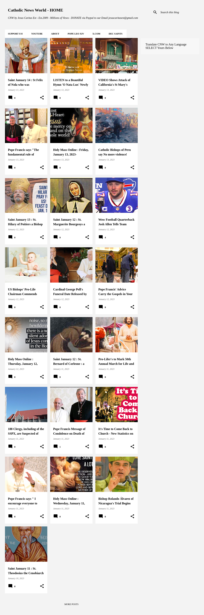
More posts (71, 604)
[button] (42, 97)
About (55, 33)
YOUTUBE (37, 33)
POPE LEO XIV (76, 33)
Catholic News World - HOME (35, 10)
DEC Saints (116, 33)
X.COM (96, 33)
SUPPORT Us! (15, 33)
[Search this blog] (179, 12)
